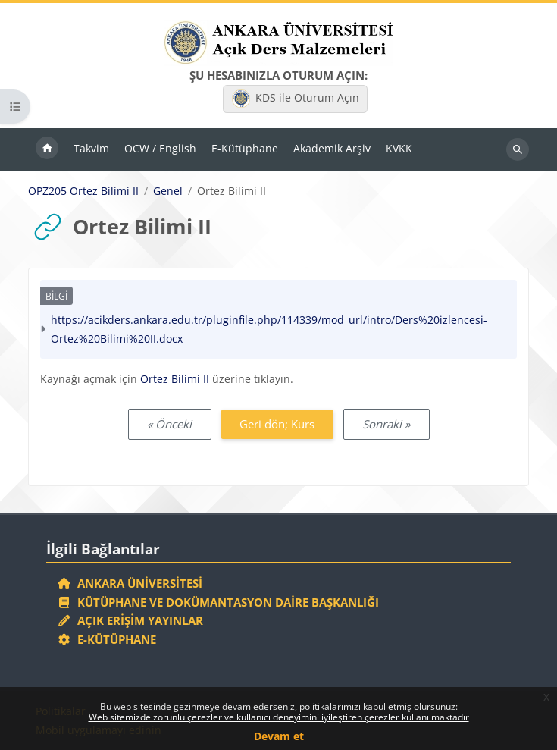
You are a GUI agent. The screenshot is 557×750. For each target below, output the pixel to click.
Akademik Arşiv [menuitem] (332, 148)
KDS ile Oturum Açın (295, 98)
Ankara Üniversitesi (129, 583)
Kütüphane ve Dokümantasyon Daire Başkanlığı (218, 602)
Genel (168, 191)
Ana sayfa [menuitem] (47, 149)
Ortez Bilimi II (174, 379)
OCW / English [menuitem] (160, 148)
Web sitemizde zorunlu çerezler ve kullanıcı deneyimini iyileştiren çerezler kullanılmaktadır (279, 717)
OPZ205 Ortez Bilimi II (83, 191)
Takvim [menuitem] (91, 148)
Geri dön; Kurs (276, 423)
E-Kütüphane (106, 639)
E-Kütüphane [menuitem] (244, 148)
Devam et (279, 736)
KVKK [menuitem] (399, 148)
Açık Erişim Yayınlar (131, 620)
